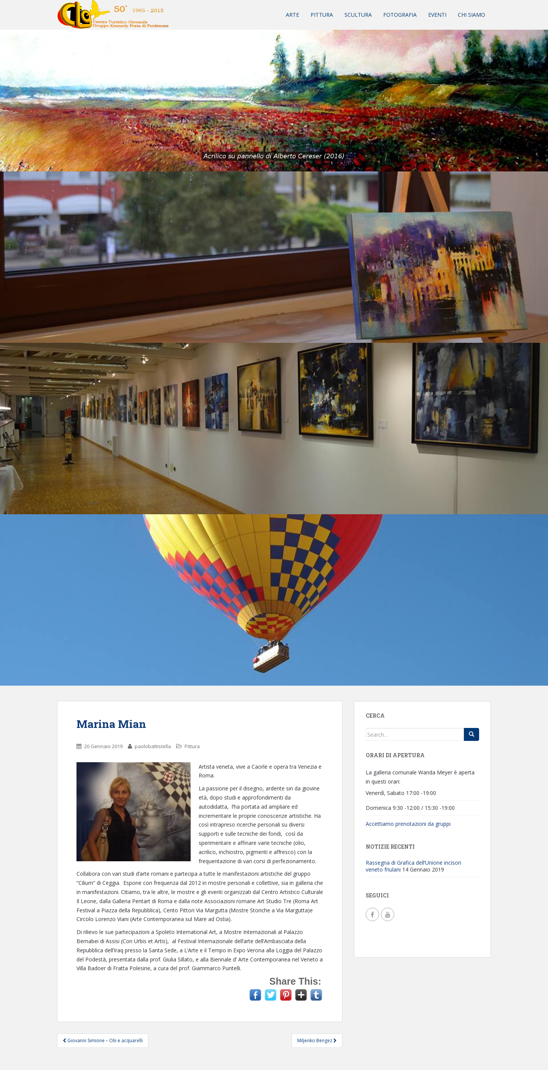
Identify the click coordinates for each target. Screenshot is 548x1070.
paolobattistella (153, 746)
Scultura (358, 14)
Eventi (437, 14)
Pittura (322, 14)
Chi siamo (471, 14)
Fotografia (400, 14)
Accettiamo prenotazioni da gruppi (408, 823)
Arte (292, 14)
